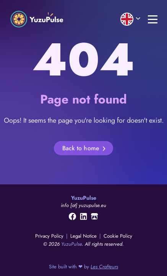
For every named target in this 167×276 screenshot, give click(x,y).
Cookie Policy (118, 236)
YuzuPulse (71, 244)
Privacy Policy (50, 236)
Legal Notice (84, 236)
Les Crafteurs (104, 266)
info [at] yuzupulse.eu (83, 205)
